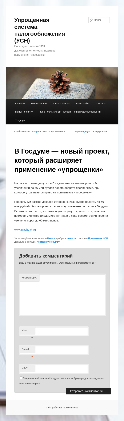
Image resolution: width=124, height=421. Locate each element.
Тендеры (20, 120)
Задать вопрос (61, 103)
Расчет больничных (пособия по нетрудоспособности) (70, 111)
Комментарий (29, 277)
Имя (27, 331)
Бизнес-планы (39, 103)
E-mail (27, 350)
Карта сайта (82, 103)
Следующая (101, 131)
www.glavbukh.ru (25, 229)
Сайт (24, 367)
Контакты (100, 103)
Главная (20, 103)
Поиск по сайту (24, 111)
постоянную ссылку (48, 242)
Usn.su (61, 131)
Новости (71, 238)
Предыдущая (81, 131)
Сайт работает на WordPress (62, 407)
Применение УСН (98, 238)
